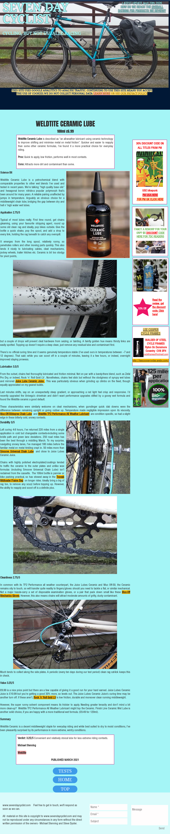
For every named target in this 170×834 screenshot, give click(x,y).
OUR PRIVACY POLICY (133, 93)
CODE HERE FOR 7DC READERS (150, 234)
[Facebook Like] (143, 128)
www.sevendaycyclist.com (17, 805)
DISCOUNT (152, 233)
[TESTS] (65, 771)
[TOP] (65, 789)
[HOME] (65, 779)
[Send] (161, 828)
